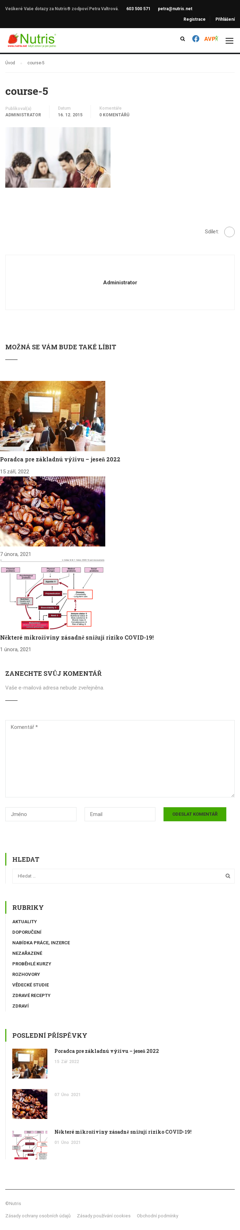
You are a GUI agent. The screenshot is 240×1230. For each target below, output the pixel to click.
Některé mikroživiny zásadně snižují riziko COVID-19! (77, 637)
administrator (23, 114)
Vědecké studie (30, 985)
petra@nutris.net (175, 8)
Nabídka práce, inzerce (41, 942)
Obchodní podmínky (157, 1215)
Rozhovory (26, 974)
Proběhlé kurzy (31, 963)
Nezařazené (27, 953)
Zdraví (20, 1006)
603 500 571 (138, 8)
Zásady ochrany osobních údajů (38, 1215)
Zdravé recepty (31, 995)
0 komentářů (114, 114)
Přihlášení (225, 19)
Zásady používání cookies (104, 1215)
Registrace (195, 19)
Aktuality (24, 921)
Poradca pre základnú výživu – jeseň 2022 (60, 459)
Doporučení (26, 932)
